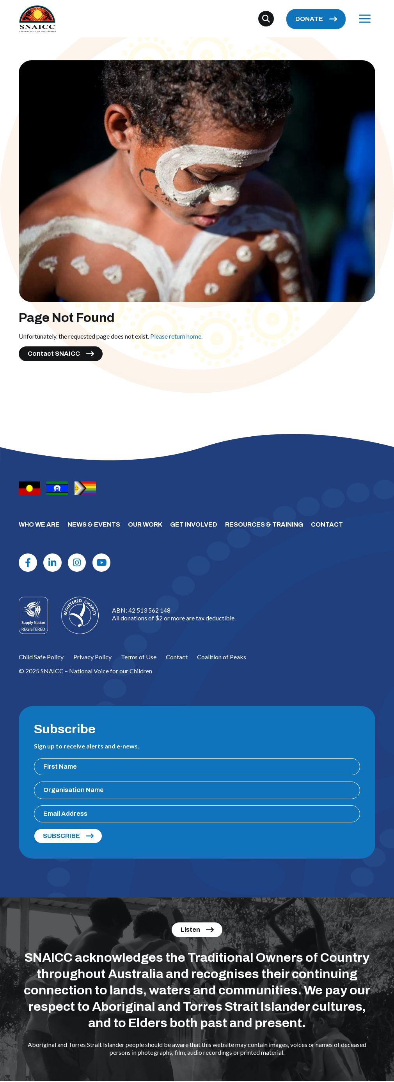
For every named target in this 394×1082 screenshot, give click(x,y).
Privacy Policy (92, 657)
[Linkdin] (53, 562)
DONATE (309, 19)
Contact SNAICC (54, 353)
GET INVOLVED (193, 524)
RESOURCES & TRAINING (264, 524)
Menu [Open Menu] (362, 19)
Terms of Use (138, 657)
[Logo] (80, 616)
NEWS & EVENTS (93, 524)
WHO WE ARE (39, 524)
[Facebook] (28, 562)
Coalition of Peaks (221, 657)
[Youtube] (103, 562)
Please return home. (176, 336)
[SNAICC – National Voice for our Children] (38, 19)
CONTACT (327, 524)
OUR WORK (145, 524)
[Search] (266, 19)
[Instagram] (78, 562)
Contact (177, 657)
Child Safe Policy (41, 657)
